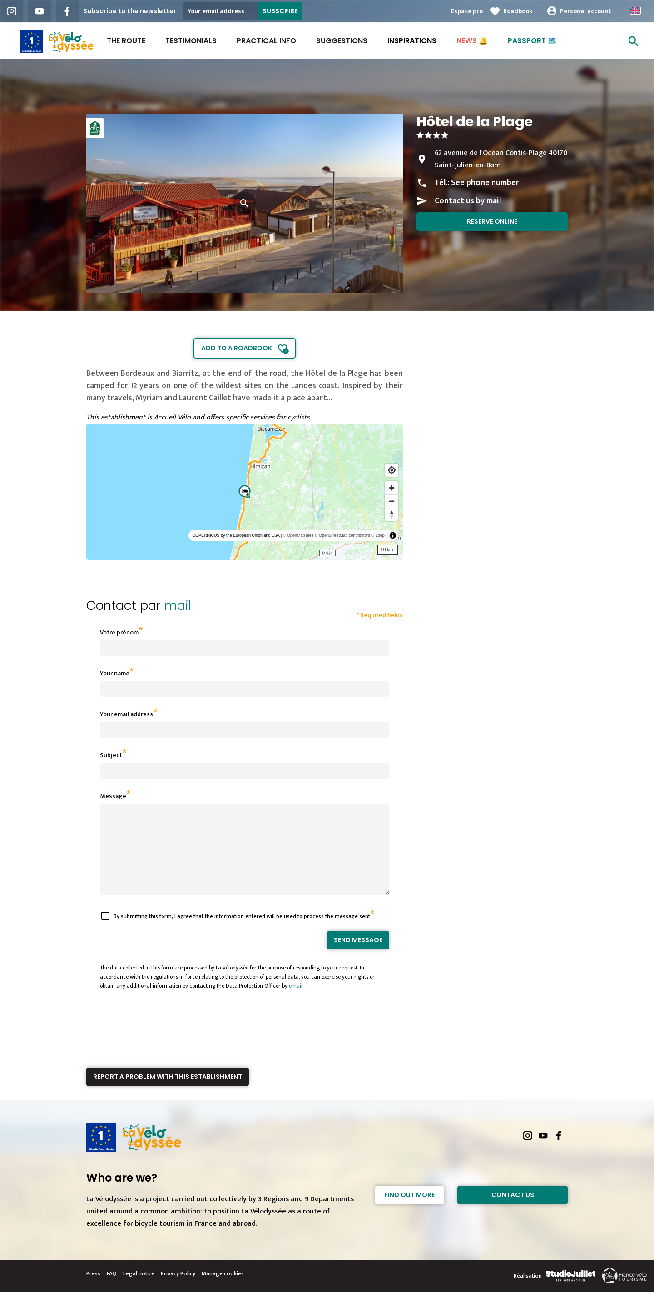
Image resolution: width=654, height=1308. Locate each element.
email (295, 1002)
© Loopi (379, 535)
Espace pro (467, 11)
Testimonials (191, 40)
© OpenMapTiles (298, 535)
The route (126, 40)
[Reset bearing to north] (391, 514)
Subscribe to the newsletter (129, 10)
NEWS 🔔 (472, 40)
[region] (244, 492)
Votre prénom (119, 632)
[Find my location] (391, 470)
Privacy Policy (178, 1290)
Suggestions (341, 40)
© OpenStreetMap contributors (342, 535)
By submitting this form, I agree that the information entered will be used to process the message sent (242, 932)
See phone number (485, 183)
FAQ (112, 1290)
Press (93, 1290)
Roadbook (518, 11)
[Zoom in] (391, 487)
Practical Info (266, 40)
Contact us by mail (468, 201)
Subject (111, 755)
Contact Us (512, 1211)
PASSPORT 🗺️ (532, 40)
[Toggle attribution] (392, 535)
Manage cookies (223, 1290)
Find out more (409, 1211)
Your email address (126, 714)
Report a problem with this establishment (167, 1093)
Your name (114, 673)
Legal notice (138, 1290)
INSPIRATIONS (411, 40)
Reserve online (492, 221)
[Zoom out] (391, 501)
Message (113, 796)
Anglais (635, 10)
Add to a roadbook (236, 348)
